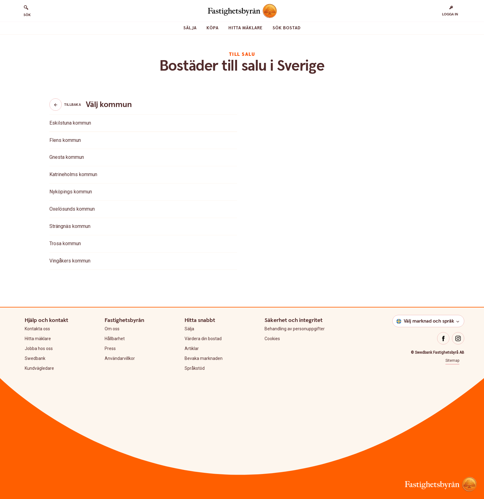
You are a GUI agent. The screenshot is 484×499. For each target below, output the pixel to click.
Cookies (272, 338)
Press (110, 348)
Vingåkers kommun (69, 261)
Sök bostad (287, 28)
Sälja (190, 28)
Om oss (112, 328)
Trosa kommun (65, 243)
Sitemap (452, 360)
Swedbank (35, 358)
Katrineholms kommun (73, 174)
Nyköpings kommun (70, 192)
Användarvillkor (120, 358)
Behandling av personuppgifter (295, 328)
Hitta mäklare (245, 28)
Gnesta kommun (66, 157)
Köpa (213, 28)
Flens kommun (65, 140)
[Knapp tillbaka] (55, 104)
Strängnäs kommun (69, 226)
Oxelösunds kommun (72, 209)
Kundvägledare (39, 368)
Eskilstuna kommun (70, 123)
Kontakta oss (37, 328)
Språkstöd (195, 368)
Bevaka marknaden (204, 358)
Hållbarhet (115, 338)
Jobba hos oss (39, 348)
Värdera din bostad (203, 338)
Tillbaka (65, 104)
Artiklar (192, 348)
